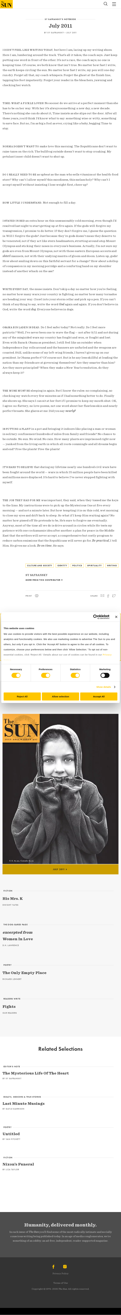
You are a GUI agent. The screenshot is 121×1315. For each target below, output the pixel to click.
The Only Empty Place (24, 973)
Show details (103, 687)
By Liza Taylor (11, 1169)
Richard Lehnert (12, 979)
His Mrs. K (13, 898)
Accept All (99, 696)
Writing (112, 565)
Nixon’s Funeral (18, 1164)
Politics (77, 565)
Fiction (7, 890)
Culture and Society (39, 565)
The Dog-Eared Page (15, 924)
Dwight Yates (10, 905)
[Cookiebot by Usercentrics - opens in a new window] (95, 617)
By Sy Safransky (12, 1078)
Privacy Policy (60, 1273)
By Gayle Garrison (13, 1108)
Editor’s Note (11, 1066)
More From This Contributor (43, 580)
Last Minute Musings (24, 1103)
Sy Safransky (55, 32)
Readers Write (11, 998)
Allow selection (60, 696)
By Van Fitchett (11, 1139)
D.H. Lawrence (11, 945)
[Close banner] (116, 617)
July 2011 (71, 32)
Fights (9, 1006)
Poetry (7, 965)
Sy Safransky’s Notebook (60, 19)
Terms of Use (60, 1283)
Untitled (11, 1134)
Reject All (22, 696)
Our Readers (10, 1013)
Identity (62, 565)
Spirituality (94, 565)
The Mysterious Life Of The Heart (36, 1073)
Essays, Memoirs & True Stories (22, 1097)
